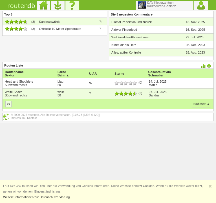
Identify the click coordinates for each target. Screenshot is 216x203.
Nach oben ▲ (201, 103)
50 (59, 85)
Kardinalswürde (49, 21)
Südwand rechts (16, 85)
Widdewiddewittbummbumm (130, 37)
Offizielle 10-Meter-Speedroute (60, 28)
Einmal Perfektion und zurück (131, 22)
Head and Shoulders (19, 81)
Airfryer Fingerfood (124, 29)
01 (8, 103)
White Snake (13, 92)
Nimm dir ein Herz (123, 45)
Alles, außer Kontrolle (126, 52)
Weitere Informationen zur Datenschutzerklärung (36, 197)
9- (90, 83)
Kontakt (32, 118)
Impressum (18, 118)
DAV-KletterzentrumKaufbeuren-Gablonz (157, 5)
